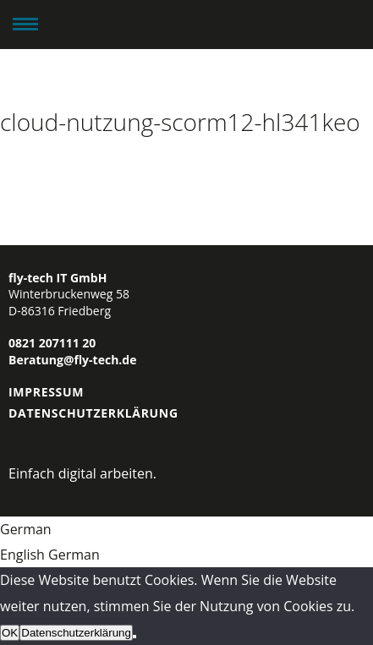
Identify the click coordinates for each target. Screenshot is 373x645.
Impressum (46, 392)
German (26, 529)
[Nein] (134, 636)
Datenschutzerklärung (93, 413)
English (24, 554)
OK (10, 632)
